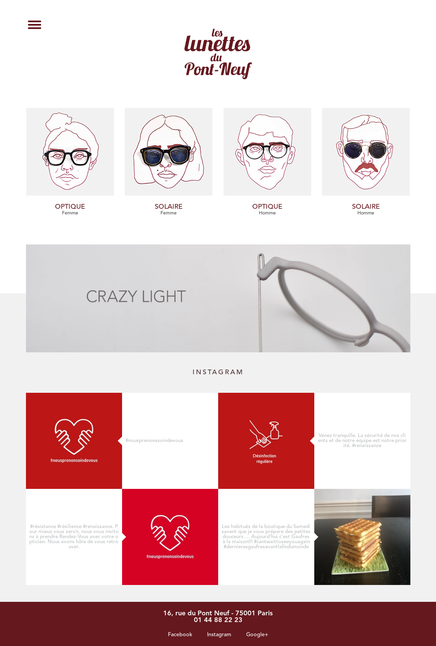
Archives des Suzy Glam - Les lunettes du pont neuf (218, 54)
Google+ (257, 635)
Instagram (219, 635)
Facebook (180, 635)
